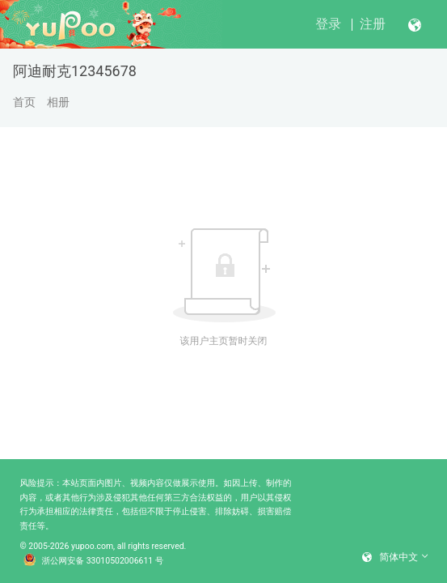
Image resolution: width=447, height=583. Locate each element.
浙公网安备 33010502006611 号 (93, 561)
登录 (328, 24)
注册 (373, 24)
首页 (24, 102)
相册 (58, 102)
